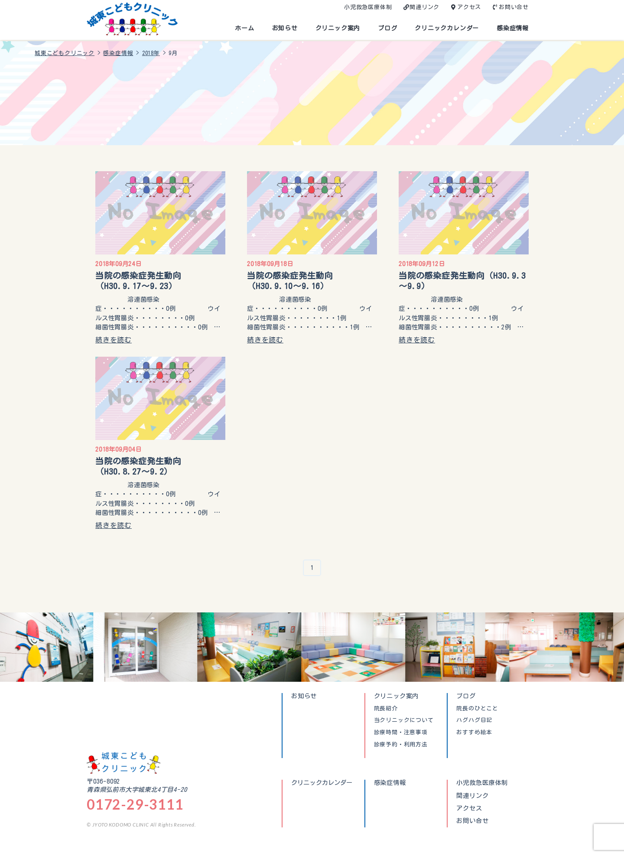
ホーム (244, 28)
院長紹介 (386, 708)
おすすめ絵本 (474, 732)
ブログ (387, 28)
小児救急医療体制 (368, 7)
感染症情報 (513, 28)
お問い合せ (514, 7)
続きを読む (113, 339)
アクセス (469, 7)
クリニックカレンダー (447, 28)
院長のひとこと (477, 708)
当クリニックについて (404, 720)
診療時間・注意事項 (401, 732)
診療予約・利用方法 (401, 744)
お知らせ (285, 28)
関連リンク (424, 7)
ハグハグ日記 (474, 720)
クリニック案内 (338, 28)
